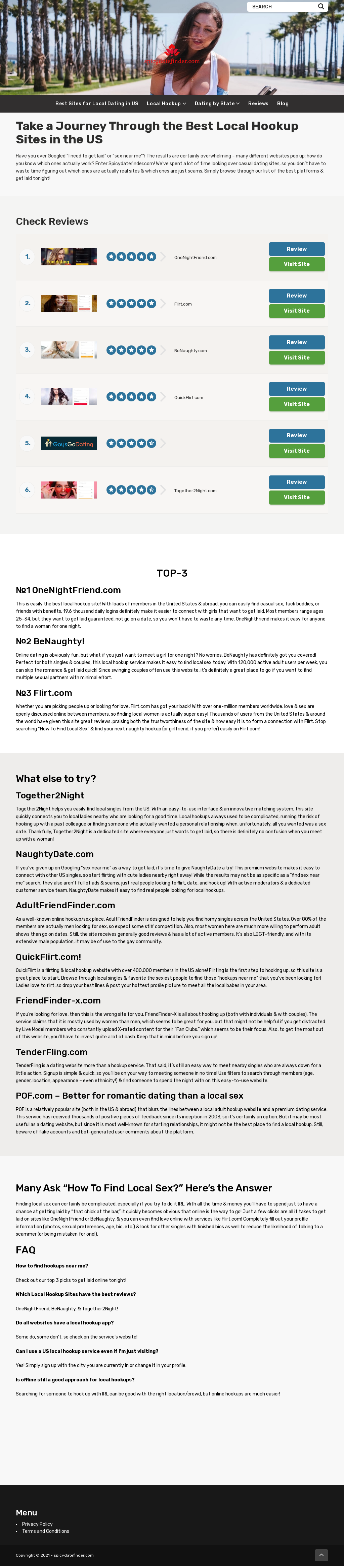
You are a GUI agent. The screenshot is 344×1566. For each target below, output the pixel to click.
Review (297, 249)
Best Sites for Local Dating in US (96, 104)
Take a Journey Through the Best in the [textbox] (157, 132)
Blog (283, 104)
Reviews (258, 104)
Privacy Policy (37, 1524)
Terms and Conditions (45, 1531)
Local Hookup (164, 104)
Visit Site (297, 264)
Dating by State (215, 104)
